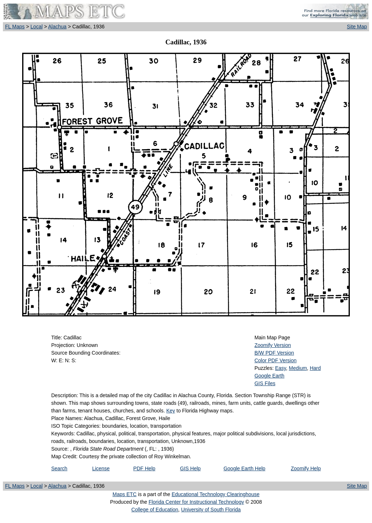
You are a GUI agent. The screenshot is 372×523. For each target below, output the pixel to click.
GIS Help (190, 468)
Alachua (57, 26)
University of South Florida (210, 509)
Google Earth (269, 376)
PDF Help (144, 468)
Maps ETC (125, 494)
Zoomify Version (272, 345)
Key (170, 411)
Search (59, 468)
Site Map (357, 26)
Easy (280, 368)
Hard (315, 368)
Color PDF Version (275, 360)
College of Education (154, 509)
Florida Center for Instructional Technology (196, 502)
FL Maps (15, 26)
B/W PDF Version (274, 353)
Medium (298, 368)
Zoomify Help (306, 468)
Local (37, 26)
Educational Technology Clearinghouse (215, 494)
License (101, 468)
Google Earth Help (244, 468)
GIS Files (264, 383)
